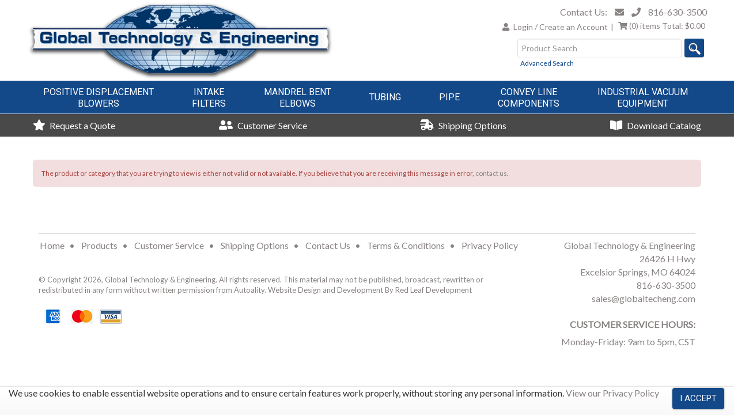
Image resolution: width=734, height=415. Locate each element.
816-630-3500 (677, 11)
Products (99, 245)
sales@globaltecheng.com (643, 298)
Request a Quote (74, 125)
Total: (661, 26)
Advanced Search (547, 63)
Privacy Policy (489, 245)
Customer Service (263, 125)
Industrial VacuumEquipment (642, 97)
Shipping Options (463, 125)
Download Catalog (655, 125)
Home (52, 245)
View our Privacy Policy (612, 392)
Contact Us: (583, 11)
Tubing (385, 97)
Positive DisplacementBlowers (98, 97)
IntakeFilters (209, 97)
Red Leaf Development (433, 290)
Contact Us (327, 245)
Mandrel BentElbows (297, 97)
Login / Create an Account (560, 27)
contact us (491, 173)
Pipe (449, 97)
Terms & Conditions (406, 245)
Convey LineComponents (528, 97)
